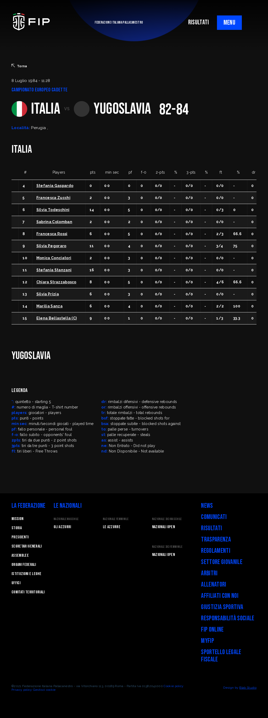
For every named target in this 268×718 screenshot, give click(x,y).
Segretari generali (27, 546)
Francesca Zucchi (53, 198)
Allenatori (213, 585)
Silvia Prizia (47, 294)
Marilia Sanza (49, 306)
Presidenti (20, 537)
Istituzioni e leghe (26, 573)
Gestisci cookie (44, 690)
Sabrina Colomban (54, 222)
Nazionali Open (163, 526)
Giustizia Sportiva (222, 607)
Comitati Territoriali (28, 592)
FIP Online (212, 630)
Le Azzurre (111, 526)
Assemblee (20, 555)
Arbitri (209, 573)
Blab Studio (247, 687)
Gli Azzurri (62, 526)
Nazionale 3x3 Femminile (167, 547)
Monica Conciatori (53, 258)
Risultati (211, 528)
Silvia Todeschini (52, 210)
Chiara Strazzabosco (56, 282)
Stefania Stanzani (53, 270)
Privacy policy (22, 690)
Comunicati (214, 517)
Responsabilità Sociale (227, 618)
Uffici (16, 583)
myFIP (207, 641)
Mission (17, 518)
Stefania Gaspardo (54, 186)
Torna (19, 66)
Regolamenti (215, 551)
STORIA (17, 528)
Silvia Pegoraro (51, 246)
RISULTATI (198, 22)
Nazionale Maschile (66, 519)
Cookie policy (173, 686)
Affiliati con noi (219, 596)
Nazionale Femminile (116, 519)
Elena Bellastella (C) (56, 318)
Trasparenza (216, 539)
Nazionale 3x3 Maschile (167, 519)
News (207, 506)
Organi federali (24, 564)
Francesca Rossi (52, 234)
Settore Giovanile (221, 562)
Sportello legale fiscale (221, 656)
